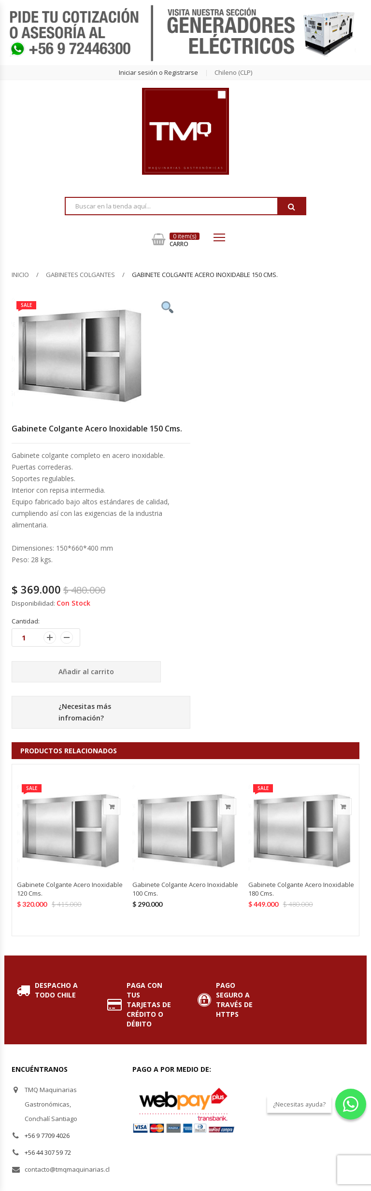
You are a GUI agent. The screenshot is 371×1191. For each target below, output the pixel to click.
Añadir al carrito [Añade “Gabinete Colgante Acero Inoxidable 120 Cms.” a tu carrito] (111, 806)
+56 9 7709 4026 (47, 1135)
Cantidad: (26, 621)
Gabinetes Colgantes (80, 274)
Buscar (291, 206)
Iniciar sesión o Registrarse (158, 72)
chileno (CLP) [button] (233, 72)
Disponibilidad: (33, 603)
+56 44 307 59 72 (48, 1152)
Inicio (20, 274)
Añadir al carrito (86, 671)
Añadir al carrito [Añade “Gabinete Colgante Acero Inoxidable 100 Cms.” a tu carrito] (227, 806)
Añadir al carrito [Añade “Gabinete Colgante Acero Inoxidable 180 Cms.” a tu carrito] (343, 806)
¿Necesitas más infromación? (84, 712)
